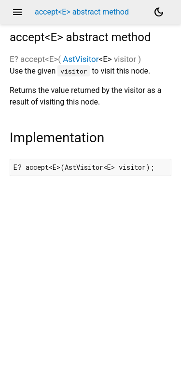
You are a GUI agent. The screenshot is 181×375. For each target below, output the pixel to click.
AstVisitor (80, 59)
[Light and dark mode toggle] (159, 12)
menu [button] (17, 12)
